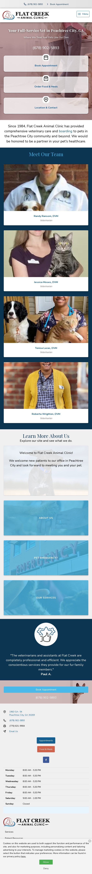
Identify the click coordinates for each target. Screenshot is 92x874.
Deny (46, 868)
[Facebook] (46, 760)
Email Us (13, 731)
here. (23, 856)
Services (9, 831)
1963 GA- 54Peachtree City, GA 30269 (22, 713)
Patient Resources (14, 838)
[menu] (83, 14)
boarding (65, 131)
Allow (46, 862)
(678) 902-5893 (46, 47)
